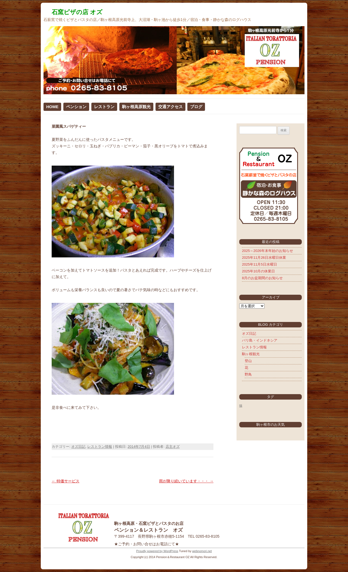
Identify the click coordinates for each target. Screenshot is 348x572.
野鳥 (248, 374)
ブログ (196, 106)
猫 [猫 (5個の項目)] (240, 405)
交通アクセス (170, 106)
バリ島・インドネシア (259, 340)
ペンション (76, 106)
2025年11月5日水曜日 (259, 264)
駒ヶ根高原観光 (136, 106)
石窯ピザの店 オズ (77, 12)
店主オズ (173, 447)
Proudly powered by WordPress (157, 551)
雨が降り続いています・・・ (186, 481)
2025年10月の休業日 (258, 271)
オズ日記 (78, 447)
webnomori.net (202, 551)
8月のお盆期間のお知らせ (262, 278)
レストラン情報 (99, 447)
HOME (52, 106)
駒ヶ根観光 (251, 354)
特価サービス (65, 481)
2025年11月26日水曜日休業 (264, 257)
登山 (248, 361)
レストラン (104, 106)
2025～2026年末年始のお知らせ (267, 251)
